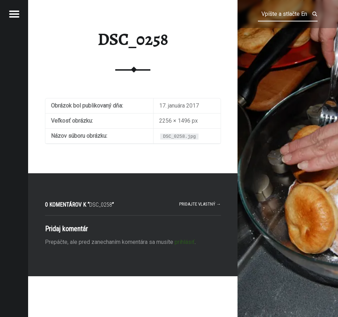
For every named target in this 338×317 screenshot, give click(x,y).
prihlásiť (185, 242)
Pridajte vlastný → (200, 204)
